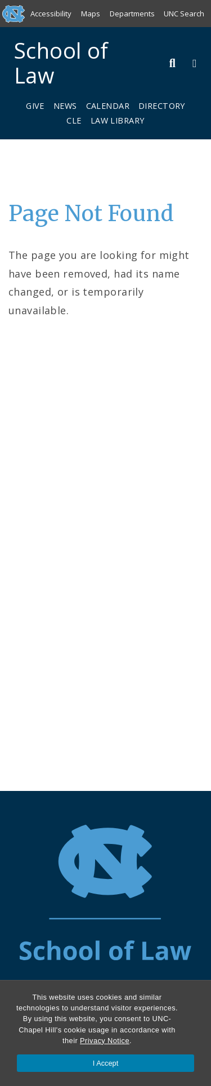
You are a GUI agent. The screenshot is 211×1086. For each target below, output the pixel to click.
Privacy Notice (104, 1040)
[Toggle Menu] (194, 63)
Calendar (107, 105)
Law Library (118, 120)
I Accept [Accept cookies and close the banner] (106, 1063)
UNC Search (184, 13)
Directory (161, 105)
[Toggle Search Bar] (172, 63)
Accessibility (50, 13)
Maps (90, 13)
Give (35, 105)
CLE (73, 120)
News (65, 105)
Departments (132, 13)
